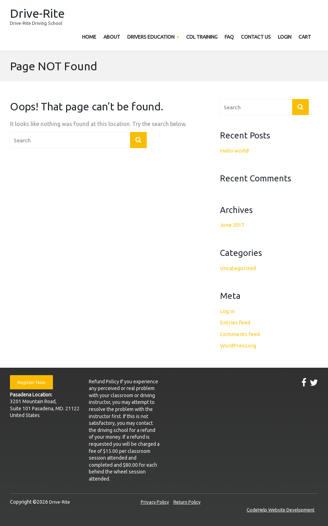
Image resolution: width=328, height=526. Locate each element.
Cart (305, 37)
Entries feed (235, 322)
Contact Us (256, 37)
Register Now (31, 382)
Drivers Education (150, 37)
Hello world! (234, 151)
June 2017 (232, 225)
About (111, 37)
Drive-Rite (37, 13)
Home (89, 37)
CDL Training (201, 37)
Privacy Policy (155, 501)
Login (284, 37)
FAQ (229, 37)
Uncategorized (238, 268)
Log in (227, 311)
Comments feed (240, 334)
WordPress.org (238, 346)
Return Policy (186, 501)
